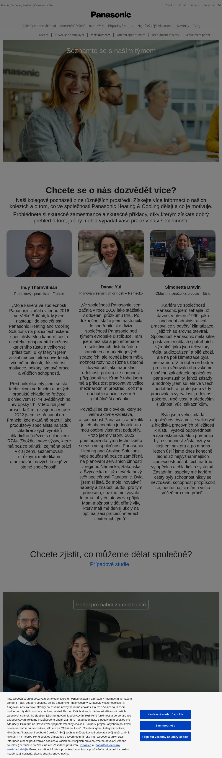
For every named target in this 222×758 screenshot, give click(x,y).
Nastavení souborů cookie (165, 714)
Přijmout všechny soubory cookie (165, 736)
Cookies (85, 745)
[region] (111, 725)
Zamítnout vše (165, 725)
